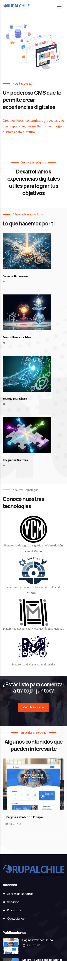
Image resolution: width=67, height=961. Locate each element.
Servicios (13, 902)
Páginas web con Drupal (37, 940)
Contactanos (16, 918)
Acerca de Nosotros (20, 894)
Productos (14, 910)
